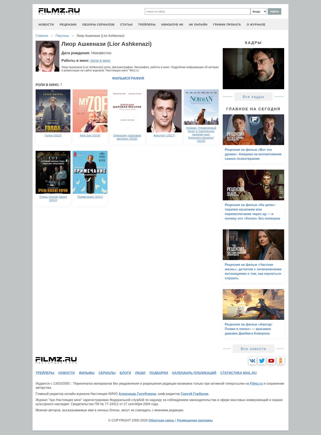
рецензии (68, 24)
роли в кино (100, 61)
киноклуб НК (172, 24)
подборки (158, 373)
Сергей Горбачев (194, 394)
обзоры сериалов (98, 24)
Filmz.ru (256, 383)
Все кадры (253, 97)
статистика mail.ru (238, 373)
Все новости (253, 349)
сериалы (106, 373)
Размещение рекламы (195, 420)
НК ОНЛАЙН (198, 24)
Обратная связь (161, 420)
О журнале (256, 24)
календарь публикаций (194, 373)
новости (46, 24)
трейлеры (147, 24)
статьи (126, 24)
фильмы (86, 373)
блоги (125, 373)
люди (140, 373)
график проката (227, 24)
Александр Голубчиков (137, 394)
